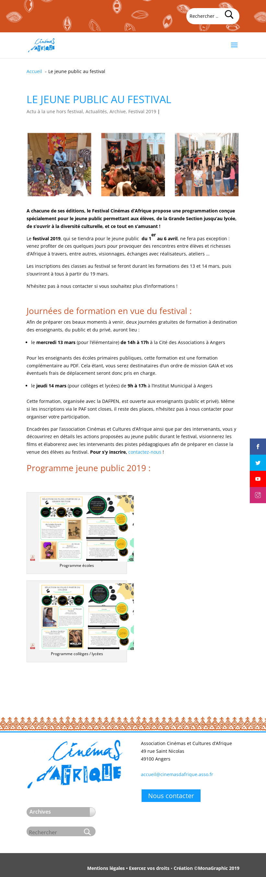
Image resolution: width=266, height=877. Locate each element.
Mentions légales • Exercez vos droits (128, 868)
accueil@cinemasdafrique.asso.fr (177, 774)
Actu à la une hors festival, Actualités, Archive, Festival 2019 (91, 111)
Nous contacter (171, 795)
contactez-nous (144, 452)
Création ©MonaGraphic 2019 (206, 868)
